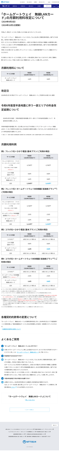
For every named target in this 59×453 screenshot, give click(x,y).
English (49, 2)
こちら (13, 387)
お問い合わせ (31, 6)
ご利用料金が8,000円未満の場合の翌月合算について (35, 436)
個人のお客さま (29, 2)
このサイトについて (29, 431)
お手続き (39, 6)
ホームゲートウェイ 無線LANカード (28, 352)
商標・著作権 (29, 439)
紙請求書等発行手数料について (18, 436)
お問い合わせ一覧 (41, 2)
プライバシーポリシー (48, 431)
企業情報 (35, 2)
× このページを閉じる (28, 411)
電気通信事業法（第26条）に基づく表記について (17, 439)
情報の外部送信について (39, 431)
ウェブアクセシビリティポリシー (14, 434)
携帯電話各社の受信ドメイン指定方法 (38, 439)
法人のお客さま (22, 2)
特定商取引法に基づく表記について (43, 434)
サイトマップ (23, 431)
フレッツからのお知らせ (15, 431)
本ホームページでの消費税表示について (28, 434)
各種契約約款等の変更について (11, 329)
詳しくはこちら (30, 400)
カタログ (48, 439)
